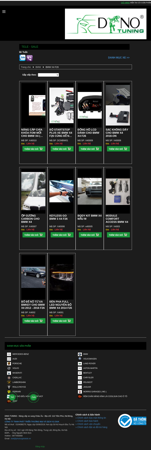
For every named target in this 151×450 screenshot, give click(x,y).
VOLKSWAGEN (87, 359)
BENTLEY (85, 373)
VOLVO (13, 368)
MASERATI (14, 373)
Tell (12, 397)
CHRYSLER (86, 378)
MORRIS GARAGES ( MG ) (92, 392)
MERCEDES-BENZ (18, 354)
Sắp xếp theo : (29, 74)
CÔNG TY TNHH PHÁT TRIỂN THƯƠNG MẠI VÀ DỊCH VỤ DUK (32, 422)
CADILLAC (14, 378)
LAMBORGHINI (16, 382)
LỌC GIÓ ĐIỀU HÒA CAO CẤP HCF (25, 396)
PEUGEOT (85, 382)
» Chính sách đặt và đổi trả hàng (91, 427)
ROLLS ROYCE (16, 387)
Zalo (34, 397)
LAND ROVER (87, 363)
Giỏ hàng (125, 3)
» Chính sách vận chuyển (88, 424)
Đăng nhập (40, 446)
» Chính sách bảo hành (87, 421)
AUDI (12, 359)
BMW (38, 67)
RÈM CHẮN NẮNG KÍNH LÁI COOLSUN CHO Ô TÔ (102, 396)
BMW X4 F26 (52, 67)
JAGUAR (84, 387)
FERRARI (14, 392)
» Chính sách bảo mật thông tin (91, 418)
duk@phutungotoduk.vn (21, 438)
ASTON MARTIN (87, 368)
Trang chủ (26, 67)
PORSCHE (14, 363)
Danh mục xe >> (118, 57)
